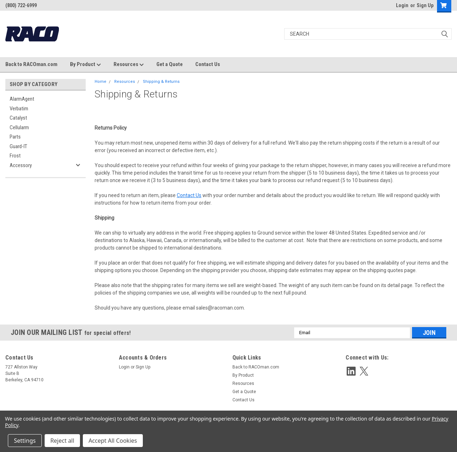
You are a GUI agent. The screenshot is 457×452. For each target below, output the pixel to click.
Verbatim (19, 108)
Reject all (62, 441)
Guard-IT (18, 146)
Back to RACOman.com (31, 64)
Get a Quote (169, 64)
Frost (15, 155)
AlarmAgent (22, 99)
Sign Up (425, 5)
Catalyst (18, 118)
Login (402, 5)
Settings (25, 441)
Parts (15, 137)
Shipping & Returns (161, 81)
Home (100, 81)
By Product (85, 64)
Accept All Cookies (113, 441)
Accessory (21, 165)
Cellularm (19, 127)
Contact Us (207, 64)
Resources (129, 64)
